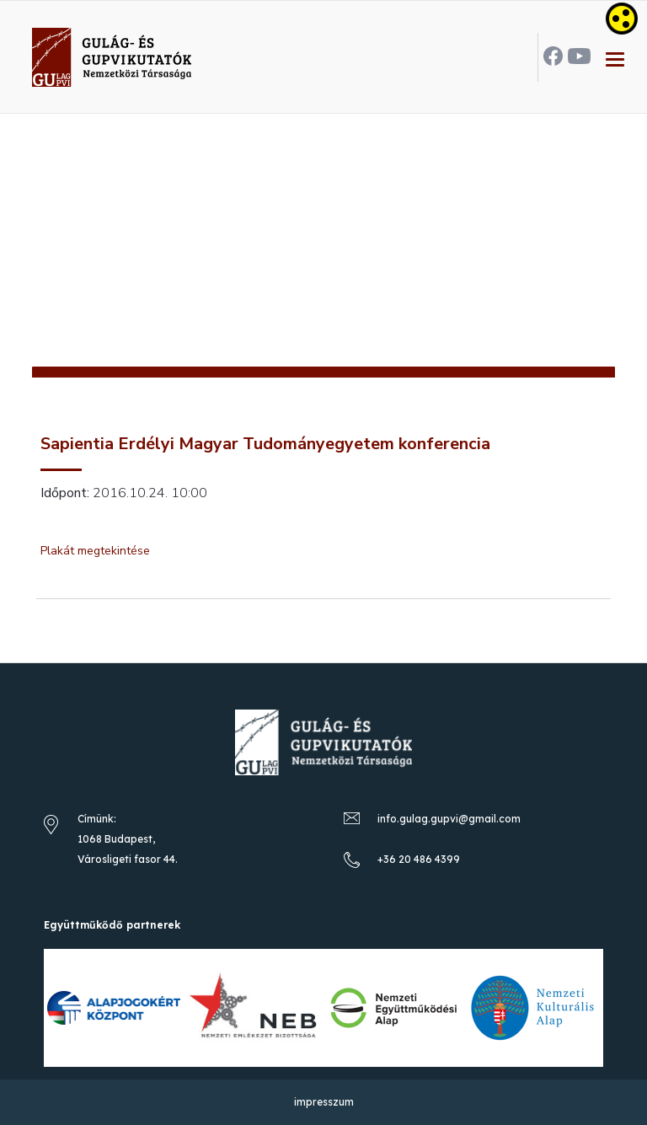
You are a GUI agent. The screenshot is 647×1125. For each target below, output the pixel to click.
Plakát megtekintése (95, 551)
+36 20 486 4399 (418, 859)
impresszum (324, 1102)
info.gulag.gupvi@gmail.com (449, 818)
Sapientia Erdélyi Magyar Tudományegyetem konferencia (265, 443)
